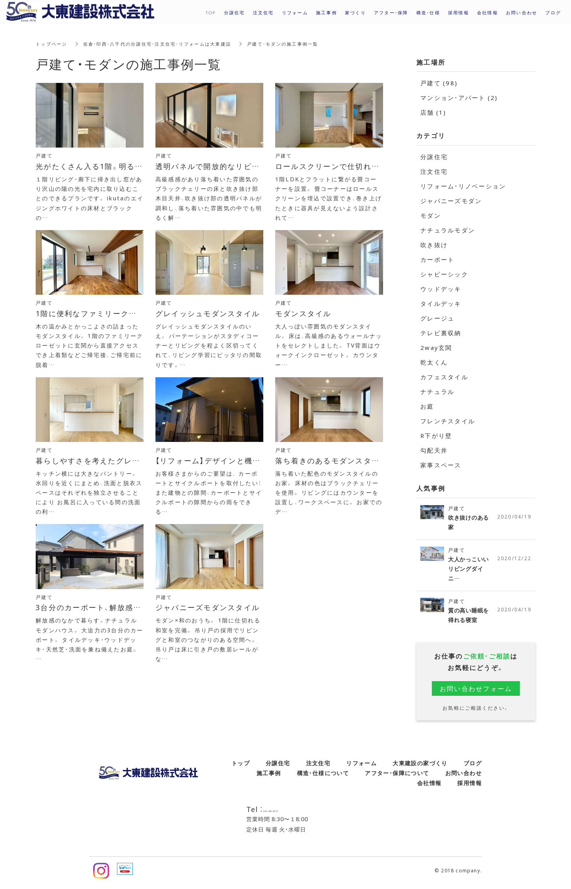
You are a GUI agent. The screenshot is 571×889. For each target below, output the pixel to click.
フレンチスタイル (447, 421)
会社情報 (429, 787)
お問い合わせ (463, 777)
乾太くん (434, 362)
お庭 (427, 406)
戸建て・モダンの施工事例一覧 (299, 43)
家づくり (355, 12)
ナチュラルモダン (447, 230)
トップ (241, 767)
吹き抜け (434, 244)
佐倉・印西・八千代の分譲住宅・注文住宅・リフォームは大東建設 (166, 43)
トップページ (53, 43)
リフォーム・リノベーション (463, 186)
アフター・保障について (397, 777)
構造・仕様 (428, 12)
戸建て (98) (439, 83)
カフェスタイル (444, 376)
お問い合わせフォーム (476, 692)
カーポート (437, 259)
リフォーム (361, 767)
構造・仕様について (323, 777)
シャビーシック (444, 274)
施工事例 (269, 777)
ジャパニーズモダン (451, 200)
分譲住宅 (434, 156)
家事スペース (441, 465)
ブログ (473, 767)
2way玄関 (436, 347)
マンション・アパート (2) (459, 97)
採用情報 (458, 12)
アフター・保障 (391, 12)
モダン (430, 215)
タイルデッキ (441, 303)
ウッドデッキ (441, 288)
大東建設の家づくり (420, 767)
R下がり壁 (436, 435)
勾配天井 (434, 450)
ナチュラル (437, 391)
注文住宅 (434, 171)
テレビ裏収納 (441, 332)
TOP (210, 12)
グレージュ (437, 318)
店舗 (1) (433, 112)
